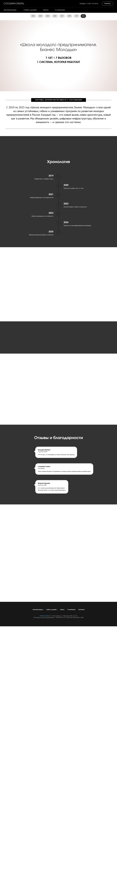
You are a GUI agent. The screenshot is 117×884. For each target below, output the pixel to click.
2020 (69, 16)
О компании (60, 10)
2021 (62, 16)
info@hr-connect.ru (45, 616)
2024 (40, 16)
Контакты (81, 609)
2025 (32, 16)
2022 (54, 16)
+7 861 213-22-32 (92, 3)
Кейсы (45, 10)
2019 (76, 16)
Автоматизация (10, 10)
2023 (47, 16)
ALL (84, 16)
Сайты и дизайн (30, 10)
